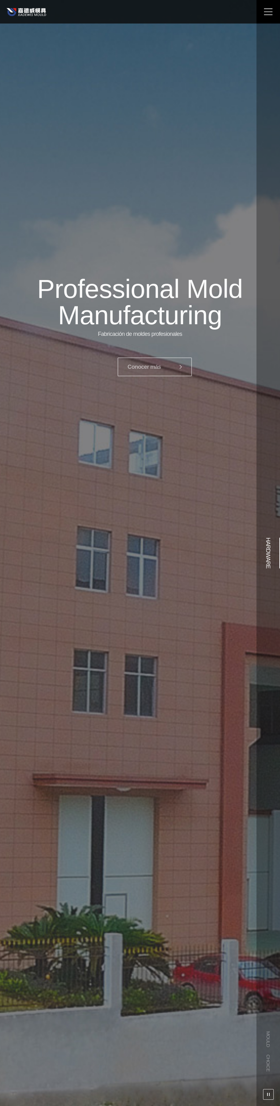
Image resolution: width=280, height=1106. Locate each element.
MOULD (268, 1039)
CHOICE (268, 1063)
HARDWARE (268, 553)
